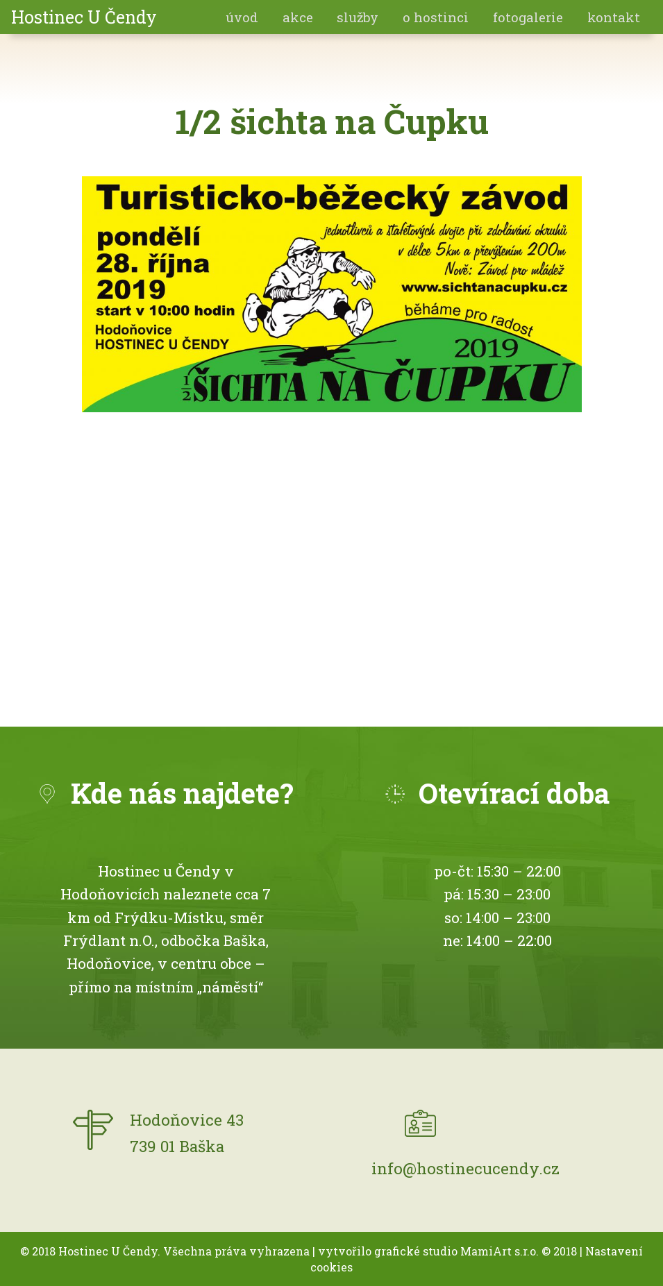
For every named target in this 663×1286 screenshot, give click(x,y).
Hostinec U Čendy (84, 17)
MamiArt (486, 1251)
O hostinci (436, 17)
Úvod (242, 17)
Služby (357, 17)
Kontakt (613, 17)
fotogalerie (528, 17)
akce (298, 17)
